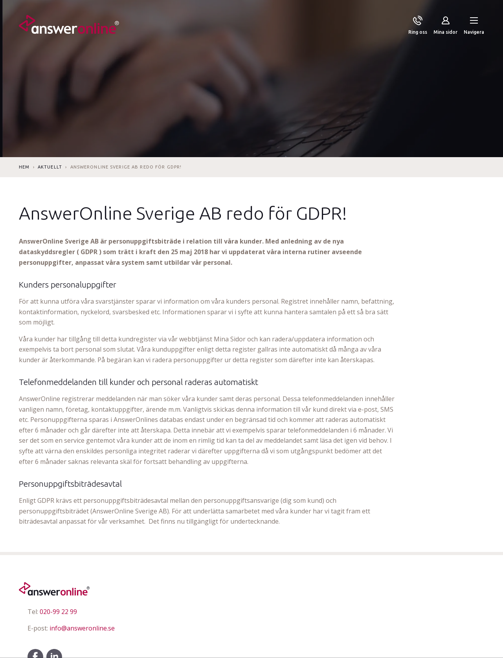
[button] (474, 26)
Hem (24, 167)
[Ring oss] (417, 26)
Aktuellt (50, 167)
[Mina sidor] (445, 26)
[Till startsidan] (69, 26)
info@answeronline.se (71, 628)
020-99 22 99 (52, 611)
